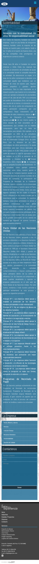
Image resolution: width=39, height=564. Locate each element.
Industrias (5, 515)
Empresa (4, 519)
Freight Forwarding (7, 536)
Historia (6, 427)
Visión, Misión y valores (11, 423)
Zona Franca (5, 533)
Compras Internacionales (8, 534)
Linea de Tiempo (8, 431)
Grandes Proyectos (8, 517)
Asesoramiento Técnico (8, 531)
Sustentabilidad (8, 439)
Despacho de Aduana (7, 529)
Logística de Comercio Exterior (10, 538)
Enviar (20, 487)
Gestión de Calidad (9, 442)
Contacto (4, 522)
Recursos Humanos (9, 435)
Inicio (3, 512)
